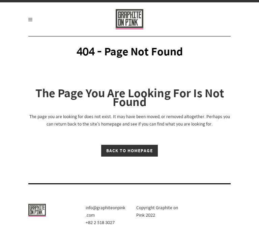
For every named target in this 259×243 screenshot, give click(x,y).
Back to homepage (129, 150)
